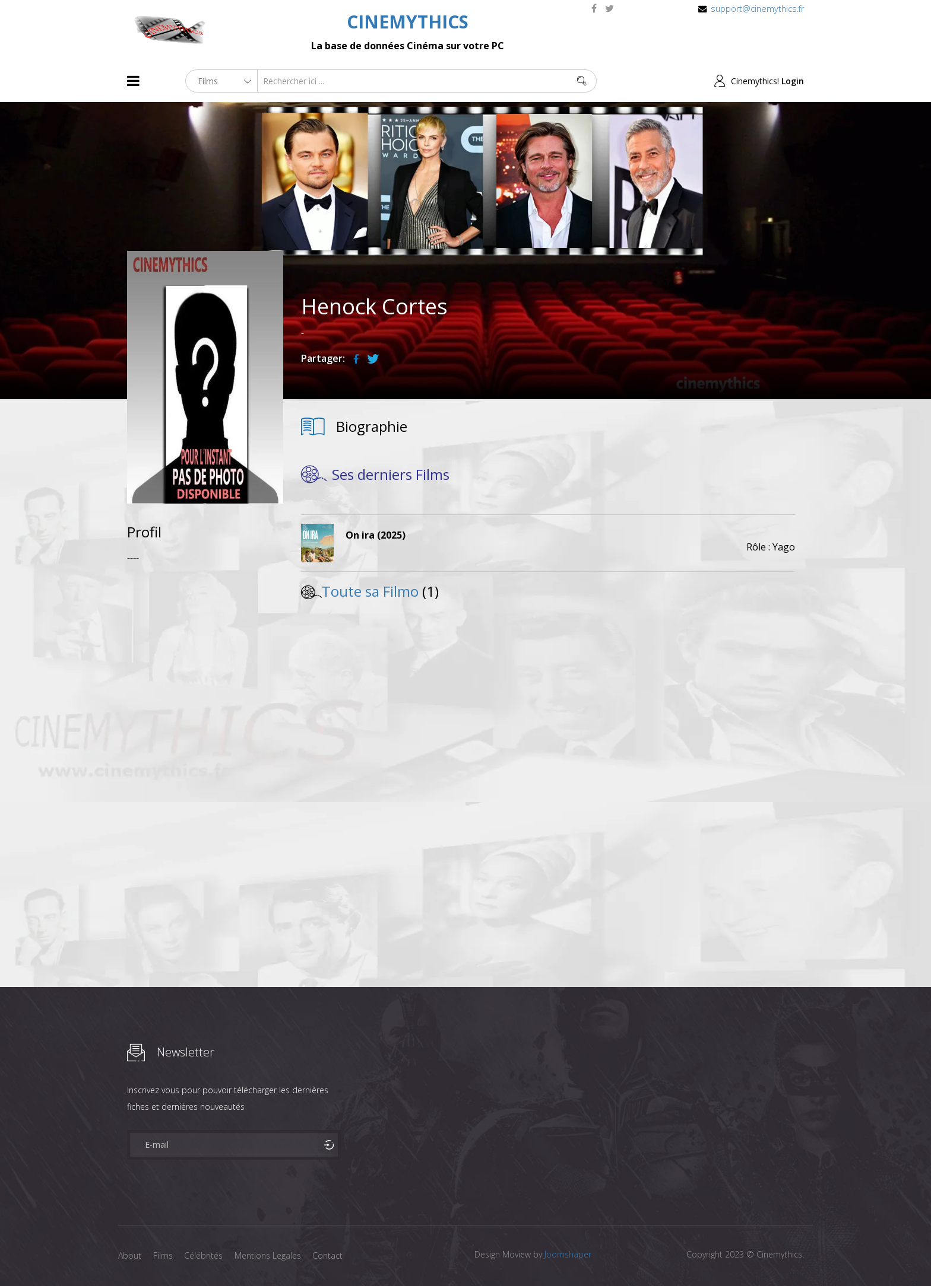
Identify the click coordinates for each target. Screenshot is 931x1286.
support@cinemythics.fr (757, 8)
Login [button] (792, 81)
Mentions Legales (268, 1255)
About (129, 1255)
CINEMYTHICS (407, 21)
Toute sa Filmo (370, 591)
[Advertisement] (205, 750)
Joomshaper (567, 1254)
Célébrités (204, 1255)
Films (163, 1255)
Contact (329, 1255)
